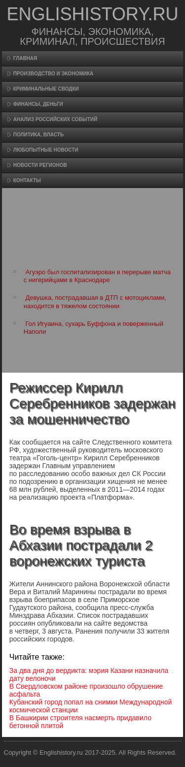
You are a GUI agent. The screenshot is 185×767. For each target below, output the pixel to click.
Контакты (27, 180)
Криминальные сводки (46, 89)
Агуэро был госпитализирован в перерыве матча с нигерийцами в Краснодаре (97, 276)
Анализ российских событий (55, 119)
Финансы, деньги (38, 104)
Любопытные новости (45, 150)
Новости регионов (40, 165)
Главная (25, 58)
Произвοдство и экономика (53, 73)
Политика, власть (38, 134)
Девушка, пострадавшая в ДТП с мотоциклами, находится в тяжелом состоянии (95, 301)
